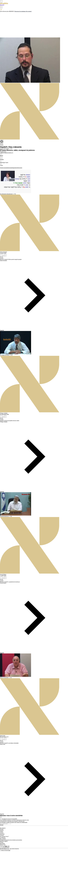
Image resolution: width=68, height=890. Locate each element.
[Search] (5, 823)
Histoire (2, 830)
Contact (1, 842)
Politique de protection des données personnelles (11, 840)
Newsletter (2, 843)
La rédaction (2, 837)
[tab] (3, 167)
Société (1, 829)
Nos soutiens (3, 838)
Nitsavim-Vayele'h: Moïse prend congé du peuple (11, 259)
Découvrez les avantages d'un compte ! (23, 11)
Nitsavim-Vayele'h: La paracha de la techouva (10, 581)
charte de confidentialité (22, 822)
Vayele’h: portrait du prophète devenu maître (9, 420)
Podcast (2, 835)
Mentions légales (4, 841)
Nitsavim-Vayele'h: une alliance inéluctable (9, 743)
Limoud (1, 832)
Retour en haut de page (5, 850)
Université (2, 834)
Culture (1, 831)
